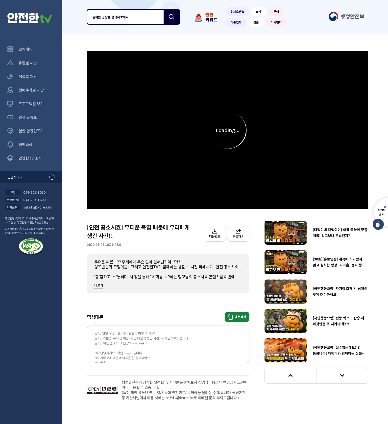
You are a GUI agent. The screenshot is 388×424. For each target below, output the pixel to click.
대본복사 (237, 317)
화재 (259, 11)
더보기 (98, 285)
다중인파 (236, 22)
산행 (276, 11)
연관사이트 (30, 177)
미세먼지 (276, 22)
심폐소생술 (237, 11)
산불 (256, 22)
